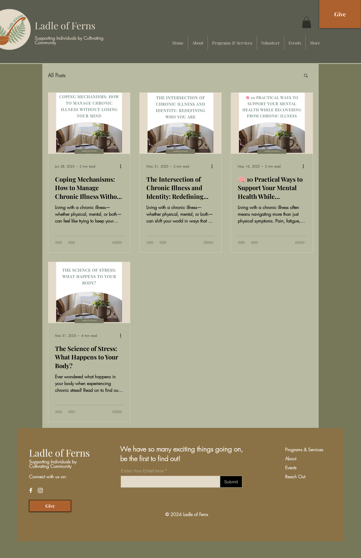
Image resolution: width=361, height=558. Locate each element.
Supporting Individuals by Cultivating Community (69, 40)
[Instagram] (40, 490)
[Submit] (231, 482)
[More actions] (122, 166)
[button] (306, 22)
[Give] (340, 14)
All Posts (56, 75)
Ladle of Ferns (65, 25)
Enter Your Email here (142, 470)
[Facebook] (30, 490)
